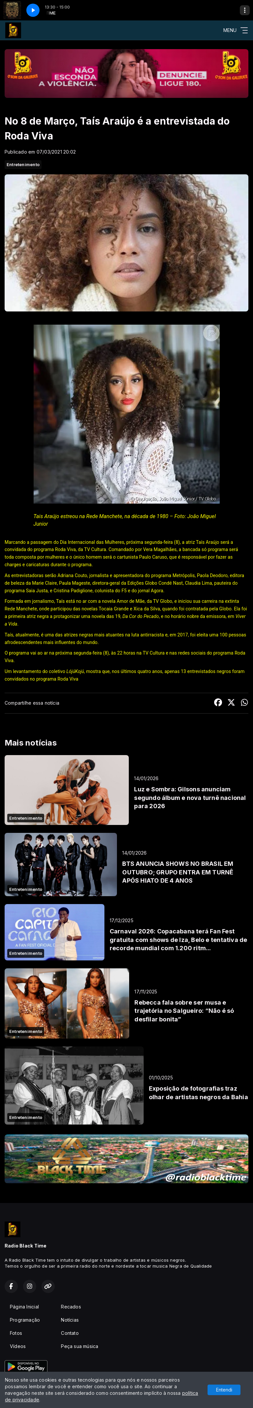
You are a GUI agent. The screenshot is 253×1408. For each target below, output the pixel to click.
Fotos (16, 1333)
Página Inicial (24, 1306)
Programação (25, 1320)
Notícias (70, 1320)
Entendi (224, 1390)
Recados (71, 1306)
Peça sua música (79, 1346)
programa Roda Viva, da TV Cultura (70, 549)
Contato (69, 1333)
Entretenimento (23, 164)
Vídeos (18, 1346)
